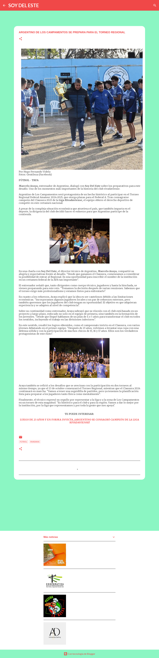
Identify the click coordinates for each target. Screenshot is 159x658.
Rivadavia (34, 442)
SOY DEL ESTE (23, 5)
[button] (20, 39)
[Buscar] (155, 5)
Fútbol (23, 442)
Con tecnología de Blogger (79, 653)
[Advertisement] (79, 505)
